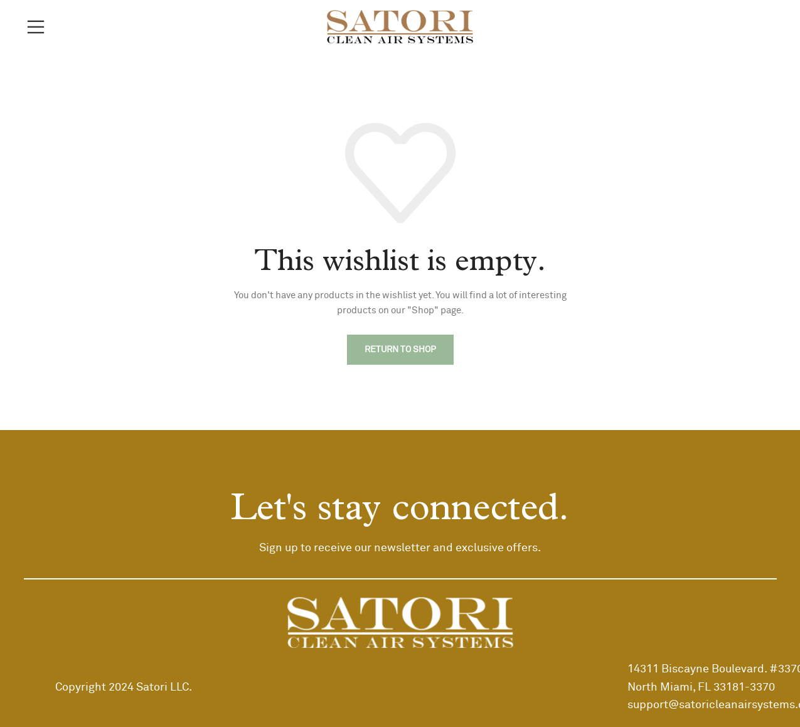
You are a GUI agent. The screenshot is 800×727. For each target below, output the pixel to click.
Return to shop (400, 349)
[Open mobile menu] (35, 27)
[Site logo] (400, 26)
